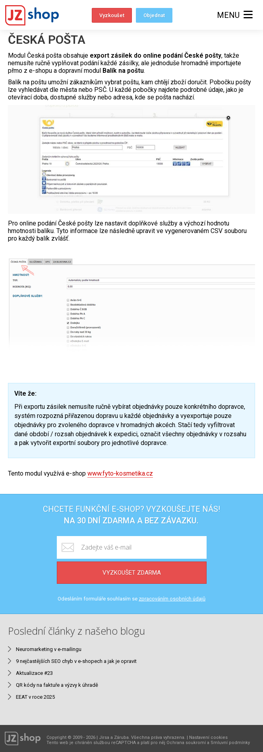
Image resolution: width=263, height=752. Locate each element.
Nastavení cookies (208, 737)
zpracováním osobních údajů (172, 599)
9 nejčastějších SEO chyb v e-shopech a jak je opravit (76, 661)
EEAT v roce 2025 (35, 697)
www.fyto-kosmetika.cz (120, 473)
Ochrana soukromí (186, 742)
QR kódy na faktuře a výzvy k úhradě (57, 685)
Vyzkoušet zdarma (131, 572)
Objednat (154, 15)
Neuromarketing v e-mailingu (48, 649)
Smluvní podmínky (230, 742)
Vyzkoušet (111, 15)
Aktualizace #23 (34, 673)
